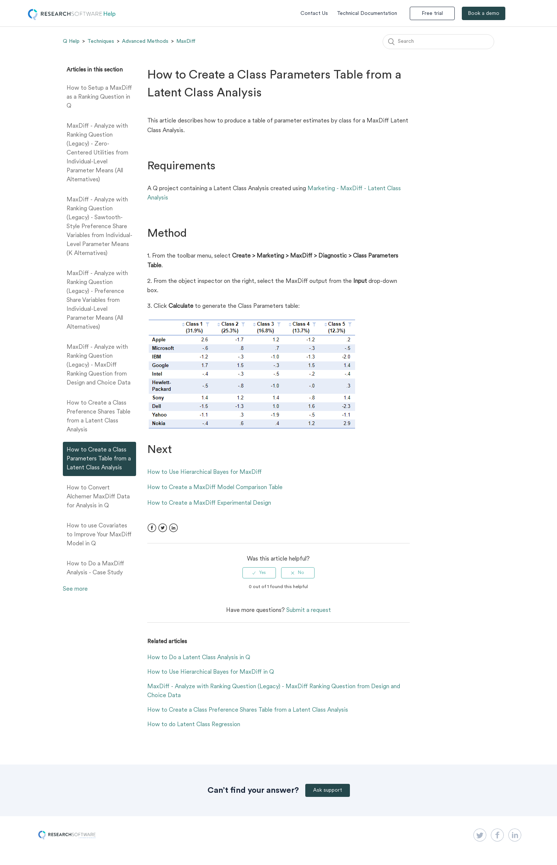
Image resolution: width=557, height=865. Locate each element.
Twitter (162, 528)
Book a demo (483, 13)
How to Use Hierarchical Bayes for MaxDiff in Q (210, 672)
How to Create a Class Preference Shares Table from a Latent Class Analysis (99, 416)
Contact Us (314, 13)
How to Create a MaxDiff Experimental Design (209, 503)
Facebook (152, 528)
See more (75, 589)
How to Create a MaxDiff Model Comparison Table (215, 488)
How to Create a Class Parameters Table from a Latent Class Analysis (99, 459)
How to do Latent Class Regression (193, 725)
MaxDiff (186, 41)
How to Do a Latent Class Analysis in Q (198, 658)
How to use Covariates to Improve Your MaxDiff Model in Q (99, 535)
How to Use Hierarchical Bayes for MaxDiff (204, 472)
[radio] (259, 572)
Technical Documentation (367, 13)
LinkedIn (173, 528)
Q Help (71, 41)
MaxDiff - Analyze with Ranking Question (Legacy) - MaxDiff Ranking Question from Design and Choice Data (99, 365)
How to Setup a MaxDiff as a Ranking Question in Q (99, 97)
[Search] (438, 41)
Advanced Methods (145, 41)
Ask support (327, 790)
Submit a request (308, 610)
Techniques (100, 41)
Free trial (432, 13)
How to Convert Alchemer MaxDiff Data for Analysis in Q (98, 497)
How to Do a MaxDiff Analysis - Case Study (95, 568)
